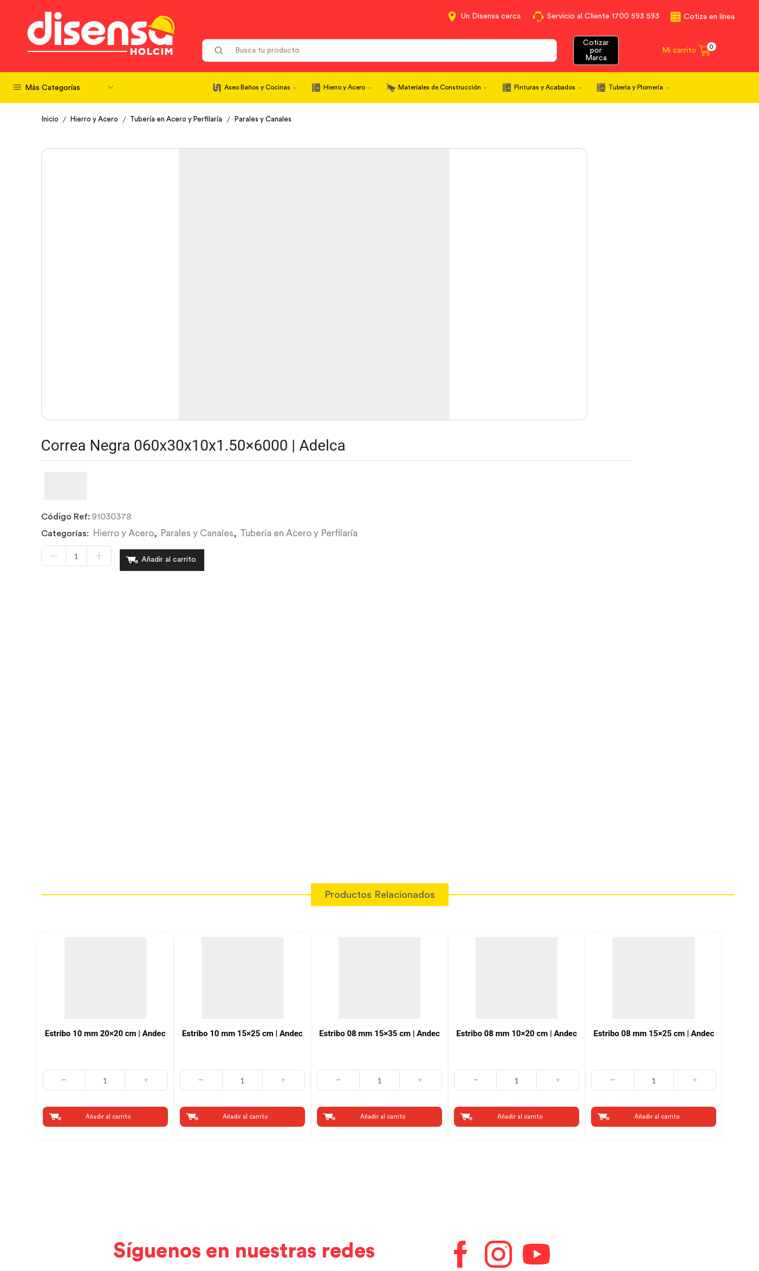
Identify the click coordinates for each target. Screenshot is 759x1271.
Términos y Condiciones (262, 1184)
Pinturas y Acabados (547, 87)
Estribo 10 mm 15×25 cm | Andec (242, 865)
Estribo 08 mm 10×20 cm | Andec (516, 865)
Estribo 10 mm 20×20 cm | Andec (105, 865)
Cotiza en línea (709, 17)
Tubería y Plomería (638, 87)
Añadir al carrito (446, 268)
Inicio (51, 119)
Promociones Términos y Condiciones (636, 1205)
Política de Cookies (253, 1224)
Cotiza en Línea (246, 1165)
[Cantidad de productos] (353, 268)
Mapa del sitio (589, 1224)
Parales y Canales (275, 119)
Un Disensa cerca (491, 16)
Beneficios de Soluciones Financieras (461, 1226)
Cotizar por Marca (596, 50)
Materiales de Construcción (442, 87)
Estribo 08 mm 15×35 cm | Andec (379, 865)
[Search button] (219, 50)
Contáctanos (414, 1165)
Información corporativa (610, 1165)
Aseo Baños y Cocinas (260, 87)
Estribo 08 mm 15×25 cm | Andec (653, 865)
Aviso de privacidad (254, 1205)
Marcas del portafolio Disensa (621, 1184)
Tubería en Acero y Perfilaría (183, 119)
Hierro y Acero (347, 87)
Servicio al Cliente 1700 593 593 (603, 16)
